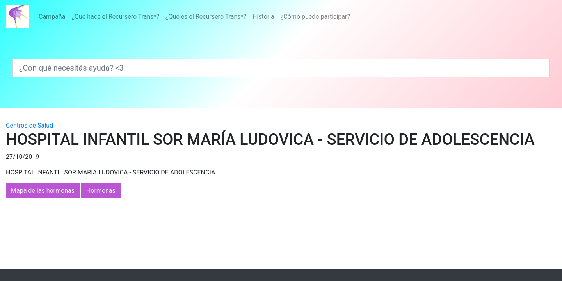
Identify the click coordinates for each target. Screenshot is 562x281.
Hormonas (101, 190)
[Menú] (194, 17)
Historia (263, 16)
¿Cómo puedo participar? (315, 16)
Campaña (52, 16)
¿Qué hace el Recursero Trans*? (115, 16)
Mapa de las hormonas (43, 190)
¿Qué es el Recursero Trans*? (205, 16)
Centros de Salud (29, 125)
